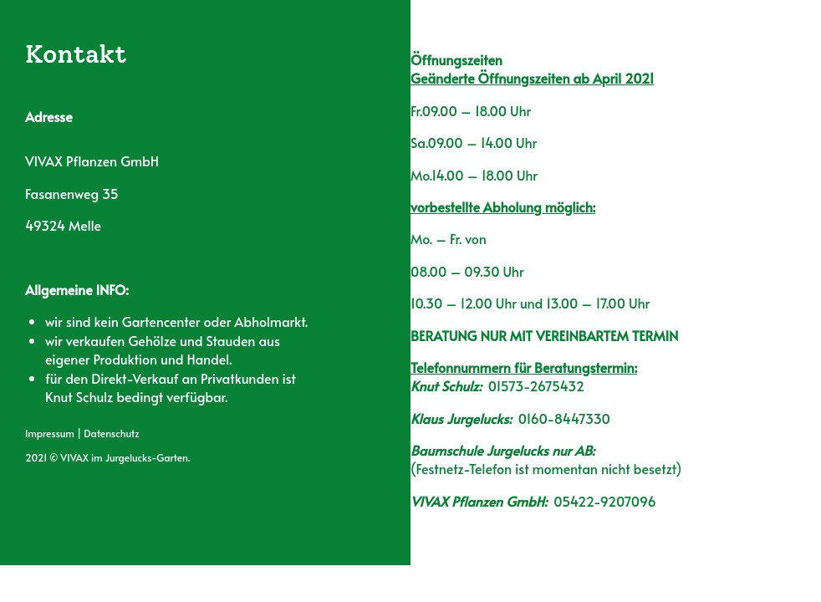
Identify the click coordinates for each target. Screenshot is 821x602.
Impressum (49, 433)
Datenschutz (111, 433)
